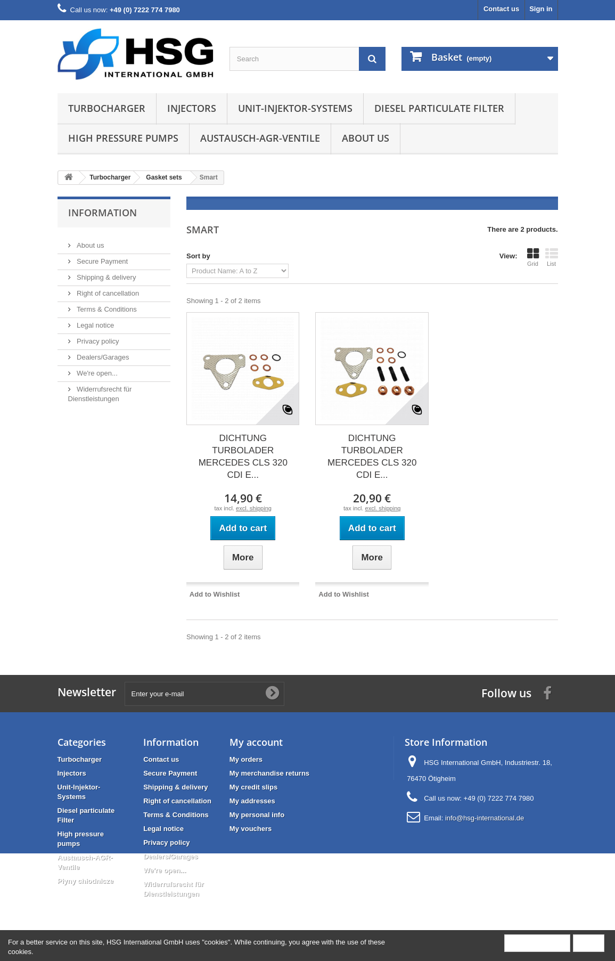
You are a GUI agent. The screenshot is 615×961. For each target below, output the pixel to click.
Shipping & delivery (105, 273)
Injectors (191, 108)
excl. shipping (254, 508)
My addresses (252, 801)
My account (256, 742)
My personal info (256, 815)
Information (102, 212)
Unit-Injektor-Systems (295, 108)
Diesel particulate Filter (439, 108)
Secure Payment (101, 257)
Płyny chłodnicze (85, 881)
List (551, 257)
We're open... (96, 369)
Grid (533, 257)
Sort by (198, 256)
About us (365, 138)
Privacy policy (97, 337)
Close (588, 943)
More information (537, 943)
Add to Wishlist (215, 594)
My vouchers (250, 829)
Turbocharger (106, 108)
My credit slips (253, 787)
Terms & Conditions (106, 305)
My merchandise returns (269, 773)
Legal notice (94, 321)
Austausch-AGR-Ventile (260, 138)
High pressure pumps (123, 138)
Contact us (501, 9)
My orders (246, 759)
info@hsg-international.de (484, 818)
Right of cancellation (107, 289)
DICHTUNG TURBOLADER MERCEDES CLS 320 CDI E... (243, 456)
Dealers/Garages (102, 353)
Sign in (540, 9)
